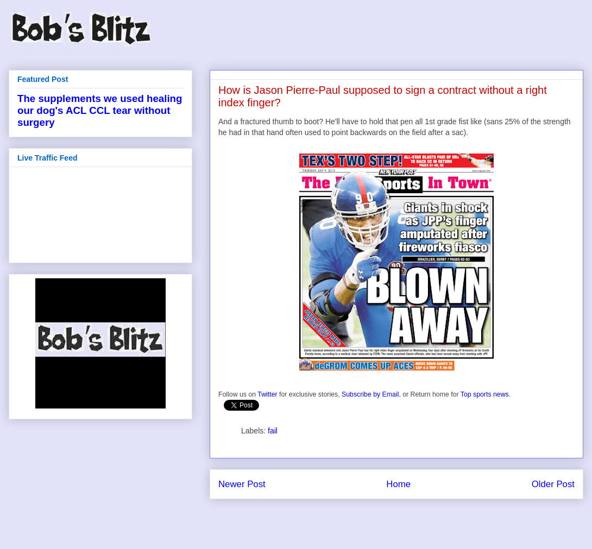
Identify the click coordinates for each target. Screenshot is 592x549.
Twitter (267, 394)
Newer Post (242, 484)
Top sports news (485, 394)
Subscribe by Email (370, 394)
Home (398, 484)
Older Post (553, 484)
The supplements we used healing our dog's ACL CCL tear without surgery (99, 110)
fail (273, 430)
